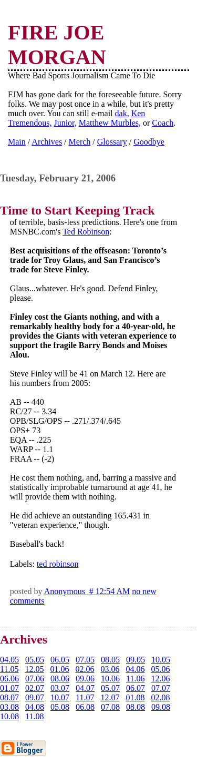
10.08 (9, 716)
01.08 (135, 697)
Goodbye (148, 141)
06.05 (59, 659)
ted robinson (58, 563)
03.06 (109, 669)
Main (17, 141)
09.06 (85, 678)
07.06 (34, 678)
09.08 (160, 706)
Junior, (65, 122)
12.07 (109, 697)
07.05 (85, 659)
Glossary (112, 141)
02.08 (160, 697)
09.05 (135, 659)
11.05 (9, 669)
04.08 (34, 706)
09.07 (34, 697)
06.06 (9, 678)
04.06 (135, 669)
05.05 (34, 659)
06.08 (85, 706)
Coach (162, 122)
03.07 (59, 688)
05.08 (59, 706)
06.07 (135, 688)
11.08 (34, 716)
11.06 (135, 678)
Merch (80, 141)
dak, (122, 113)
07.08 (110, 706)
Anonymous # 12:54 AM (87, 591)
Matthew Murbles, (110, 122)
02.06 (84, 669)
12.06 (160, 678)
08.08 (135, 706)
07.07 (160, 688)
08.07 (9, 697)
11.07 (85, 697)
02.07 (34, 688)
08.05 (110, 659)
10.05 (160, 659)
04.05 (9, 659)
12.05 (34, 669)
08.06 (59, 678)
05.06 (160, 669)
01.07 (9, 688)
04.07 (85, 688)
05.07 (110, 688)
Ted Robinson (86, 231)
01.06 (59, 669)
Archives (47, 141)
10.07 (59, 697)
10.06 (110, 678)
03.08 (9, 706)
